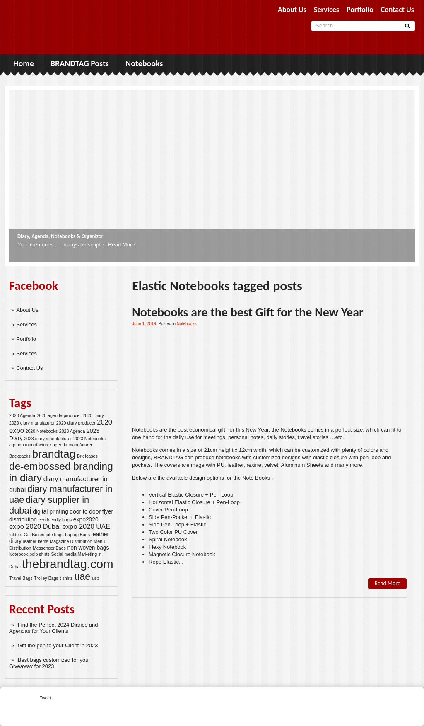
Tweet (45, 698)
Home (23, 63)
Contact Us (29, 368)
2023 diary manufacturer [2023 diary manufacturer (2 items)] (48, 438)
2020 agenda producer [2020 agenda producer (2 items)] (58, 415)
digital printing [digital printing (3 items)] (50, 511)
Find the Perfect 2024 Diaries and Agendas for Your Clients (53, 628)
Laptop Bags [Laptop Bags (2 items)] (77, 534)
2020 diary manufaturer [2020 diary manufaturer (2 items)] (32, 422)
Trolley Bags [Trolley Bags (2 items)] (46, 578)
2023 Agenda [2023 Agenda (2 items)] (72, 431)
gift (221, 430)
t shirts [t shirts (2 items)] (66, 578)
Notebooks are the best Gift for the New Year (248, 312)
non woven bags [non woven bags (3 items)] (88, 547)
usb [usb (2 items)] (95, 578)
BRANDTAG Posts (80, 63)
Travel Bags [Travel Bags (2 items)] (20, 578)
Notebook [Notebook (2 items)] (18, 554)
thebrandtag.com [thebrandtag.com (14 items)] (67, 564)
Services (26, 324)
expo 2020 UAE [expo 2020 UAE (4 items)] (87, 527)
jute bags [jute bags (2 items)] (54, 534)
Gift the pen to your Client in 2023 (58, 645)
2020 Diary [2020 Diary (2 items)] (93, 415)
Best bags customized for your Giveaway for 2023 (49, 663)
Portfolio (26, 339)
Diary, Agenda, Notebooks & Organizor (60, 236)
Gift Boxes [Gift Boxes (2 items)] (34, 534)
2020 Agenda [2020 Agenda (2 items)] (22, 415)
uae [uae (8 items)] (83, 576)
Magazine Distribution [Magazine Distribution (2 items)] (71, 541)
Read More (121, 244)
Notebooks (144, 63)
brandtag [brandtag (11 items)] (53, 454)
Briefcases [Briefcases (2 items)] (87, 455)
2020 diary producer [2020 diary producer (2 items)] (76, 422)
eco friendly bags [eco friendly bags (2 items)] (55, 519)
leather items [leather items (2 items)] (35, 541)
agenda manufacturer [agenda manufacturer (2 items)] (30, 444)
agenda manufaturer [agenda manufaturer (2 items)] (72, 444)
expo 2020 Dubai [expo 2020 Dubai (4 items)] (35, 527)
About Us (27, 310)
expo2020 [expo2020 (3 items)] (86, 519)
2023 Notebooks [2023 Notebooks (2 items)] (89, 438)
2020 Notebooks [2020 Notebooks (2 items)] (41, 431)
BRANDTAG (168, 457)
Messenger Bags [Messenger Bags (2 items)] (49, 547)
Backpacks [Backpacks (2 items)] (20, 455)
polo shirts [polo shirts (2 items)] (39, 554)
